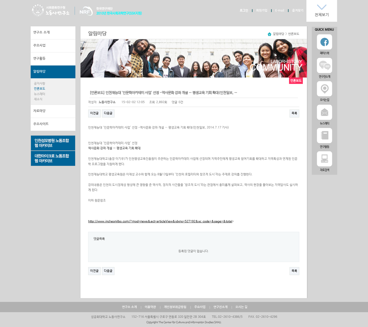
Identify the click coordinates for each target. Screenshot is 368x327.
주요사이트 (41, 124)
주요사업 (39, 45)
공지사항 (39, 83)
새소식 (38, 99)
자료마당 (39, 111)
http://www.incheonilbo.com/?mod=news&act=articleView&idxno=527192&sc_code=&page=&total (160, 221)
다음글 (108, 113)
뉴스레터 (39, 94)
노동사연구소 (51, 10)
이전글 (94, 113)
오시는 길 (241, 307)
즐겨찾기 (297, 10)
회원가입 (261, 10)
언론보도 (39, 89)
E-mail (279, 10)
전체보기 (322, 15)
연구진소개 (220, 307)
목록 (294, 113)
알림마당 (39, 71)
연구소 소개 (41, 32)
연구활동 (39, 58)
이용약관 (150, 307)
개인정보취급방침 (175, 307)
